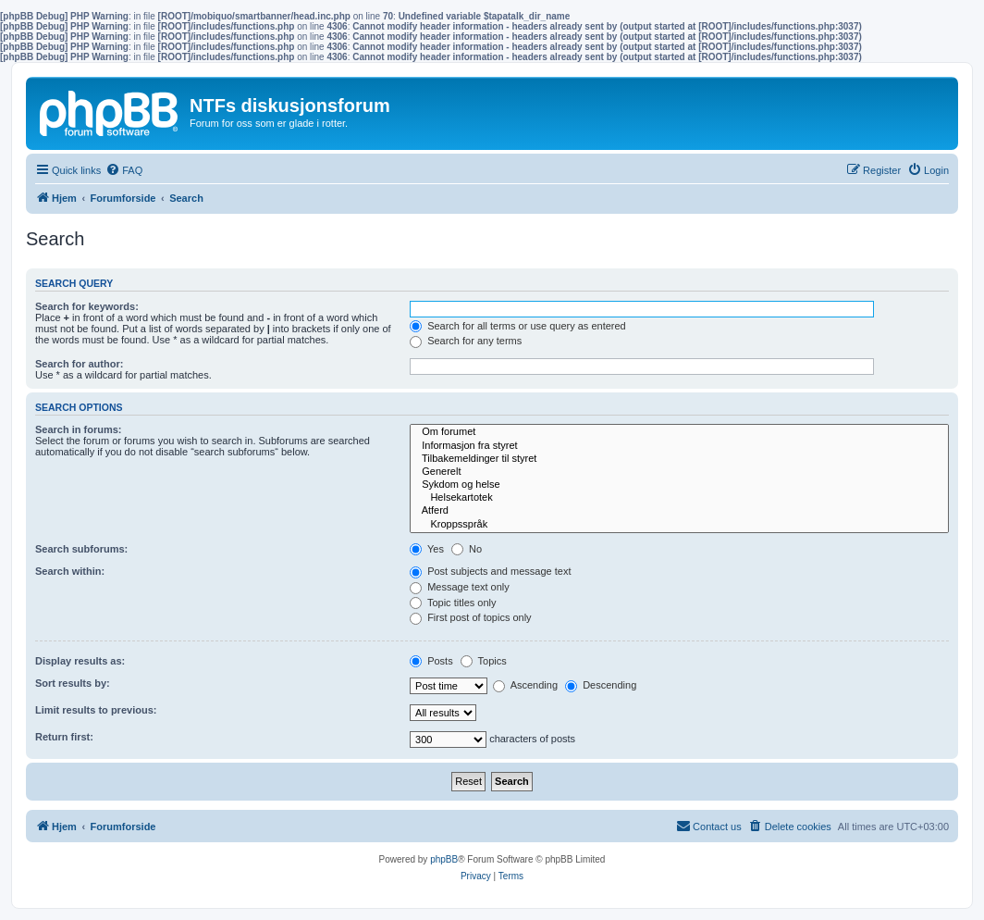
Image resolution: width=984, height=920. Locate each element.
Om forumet (679, 432)
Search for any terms (466, 340)
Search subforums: (81, 548)
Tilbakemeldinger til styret (679, 459)
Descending (600, 684)
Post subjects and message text (490, 571)
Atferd (679, 510)
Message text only (460, 586)
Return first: (64, 736)
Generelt (679, 472)
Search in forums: (78, 429)
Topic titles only (453, 602)
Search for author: (79, 363)
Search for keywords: (87, 306)
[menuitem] (123, 170)
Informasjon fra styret (679, 446)
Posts (431, 660)
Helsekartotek (679, 497)
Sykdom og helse (679, 485)
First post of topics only (471, 617)
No (466, 548)
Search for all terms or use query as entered (518, 325)
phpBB (444, 859)
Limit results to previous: (95, 709)
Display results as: (80, 660)
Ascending (525, 684)
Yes (427, 548)
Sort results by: (72, 683)
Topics (484, 660)
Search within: (70, 571)
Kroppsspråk (679, 524)
